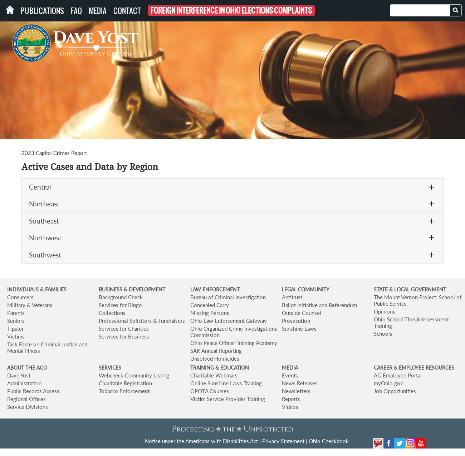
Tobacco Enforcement (124, 391)
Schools (383, 333)
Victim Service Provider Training (227, 399)
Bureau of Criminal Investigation (228, 297)
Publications (42, 10)
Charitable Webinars (214, 375)
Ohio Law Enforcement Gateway (228, 320)
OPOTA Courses (209, 391)
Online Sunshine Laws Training (226, 383)
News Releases (300, 383)
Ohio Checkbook (329, 441)
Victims (16, 336)
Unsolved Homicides (214, 358)
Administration (24, 383)
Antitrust (292, 297)
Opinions (384, 311)
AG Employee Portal (398, 375)
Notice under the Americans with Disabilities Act (201, 441)
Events (290, 375)
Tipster (15, 328)
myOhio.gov (388, 383)
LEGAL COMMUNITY (305, 289)
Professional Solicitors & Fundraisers (142, 320)
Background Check (121, 297)
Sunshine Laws (299, 328)
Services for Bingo (120, 305)
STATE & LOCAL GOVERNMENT (410, 289)
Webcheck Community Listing (134, 375)
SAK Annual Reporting (216, 350)
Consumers (20, 297)
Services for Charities (124, 328)
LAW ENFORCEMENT (215, 289)
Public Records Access (33, 391)
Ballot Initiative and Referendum (319, 305)
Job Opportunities (395, 391)
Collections (112, 313)
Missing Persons (209, 313)
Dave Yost (18, 375)
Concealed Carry (209, 305)
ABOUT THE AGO (27, 368)
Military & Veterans (29, 305)
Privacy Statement (283, 441)
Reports (291, 399)
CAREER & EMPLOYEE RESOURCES (414, 368)
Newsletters (296, 391)
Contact (127, 10)
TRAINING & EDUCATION (219, 368)
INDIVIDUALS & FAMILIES (37, 289)
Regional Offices (26, 399)
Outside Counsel (301, 313)
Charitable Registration (125, 383)
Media (98, 10)
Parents (16, 313)
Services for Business (124, 336)
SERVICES (110, 368)
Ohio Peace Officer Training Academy (233, 343)
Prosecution (296, 320)
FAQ (76, 10)
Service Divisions (27, 407)
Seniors (16, 320)
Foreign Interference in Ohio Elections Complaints (231, 10)
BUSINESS (111, 289)
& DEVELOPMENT (144, 289)
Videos (290, 407)
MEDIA (290, 368)
